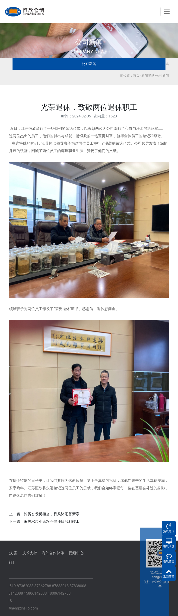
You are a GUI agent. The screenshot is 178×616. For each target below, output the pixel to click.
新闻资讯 (147, 75)
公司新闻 (89, 64)
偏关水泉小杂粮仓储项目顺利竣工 (51, 521)
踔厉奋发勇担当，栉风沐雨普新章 (51, 514)
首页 (136, 75)
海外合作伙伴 (14, 553)
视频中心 (37, 553)
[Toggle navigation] (166, 11)
